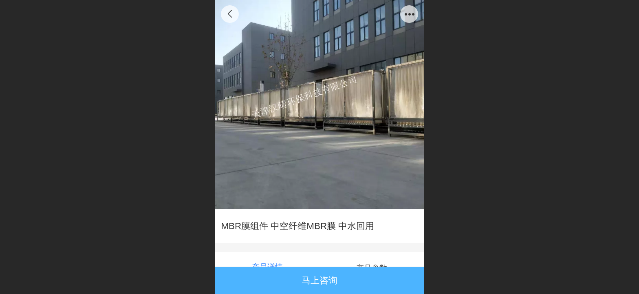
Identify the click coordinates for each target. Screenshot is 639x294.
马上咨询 (319, 280)
